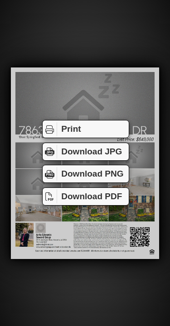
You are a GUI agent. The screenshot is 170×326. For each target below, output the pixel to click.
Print (62, 129)
